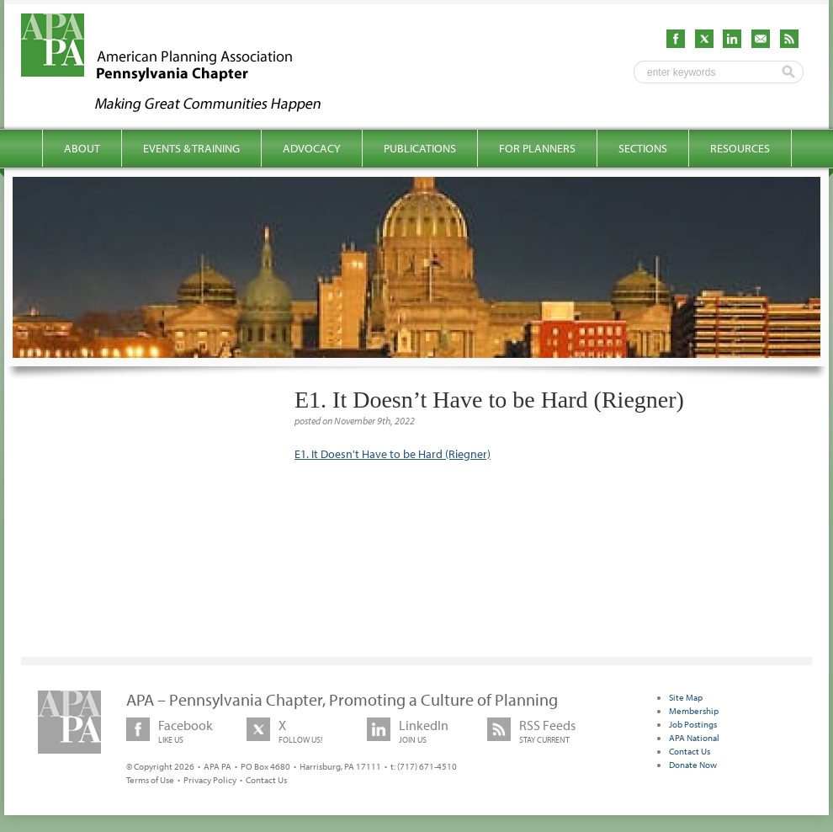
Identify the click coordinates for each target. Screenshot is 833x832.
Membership (694, 711)
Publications (420, 148)
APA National (694, 738)
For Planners (537, 148)
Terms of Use (150, 780)
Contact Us (266, 780)
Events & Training (191, 148)
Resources (740, 148)
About (82, 148)
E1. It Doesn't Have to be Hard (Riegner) (392, 453)
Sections (642, 148)
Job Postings (693, 724)
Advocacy (312, 148)
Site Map (686, 697)
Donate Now (693, 765)
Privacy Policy (209, 780)
